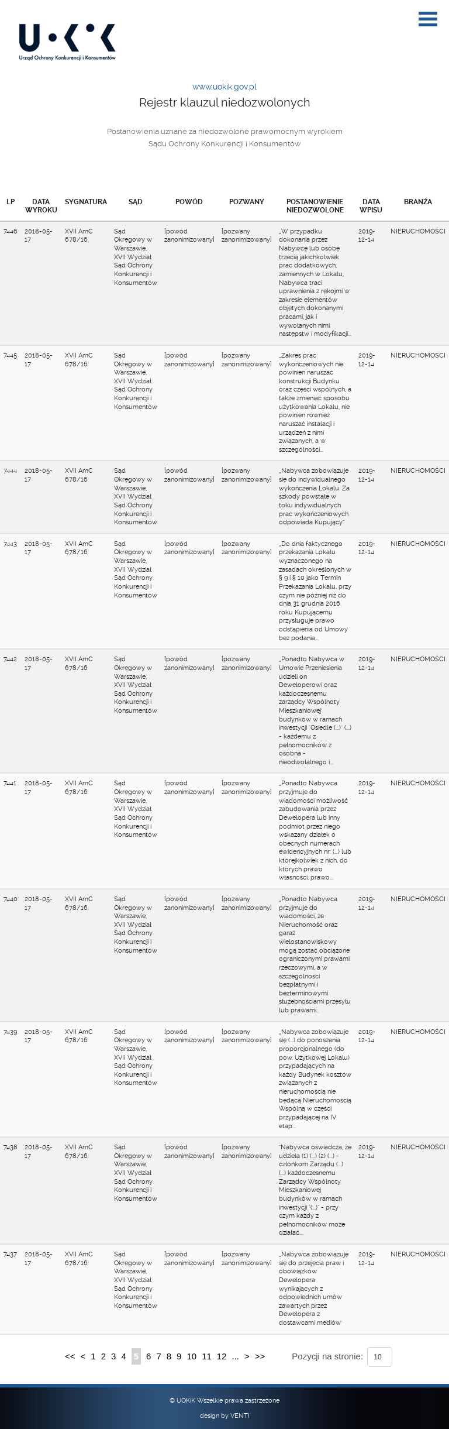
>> (260, 1356)
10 (191, 1356)
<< (70, 1356)
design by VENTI (225, 1416)
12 (222, 1356)
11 (207, 1356)
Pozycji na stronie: (327, 1356)
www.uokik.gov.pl (224, 86)
